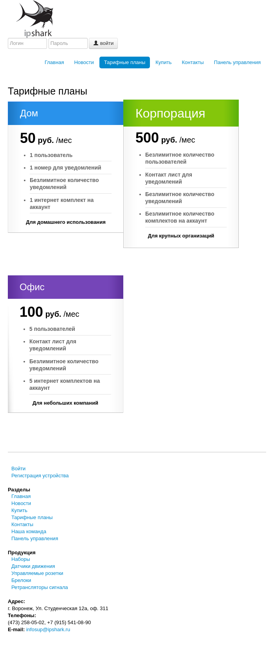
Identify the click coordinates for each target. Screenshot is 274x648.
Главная (54, 62)
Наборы (20, 559)
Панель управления (237, 62)
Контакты (193, 62)
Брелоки (21, 580)
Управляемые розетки (37, 573)
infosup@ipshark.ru (48, 629)
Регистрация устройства (40, 475)
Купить (163, 62)
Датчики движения (33, 566)
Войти (18, 468)
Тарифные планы (125, 62)
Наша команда (28, 531)
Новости (84, 62)
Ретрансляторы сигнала (39, 587)
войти (103, 43)
